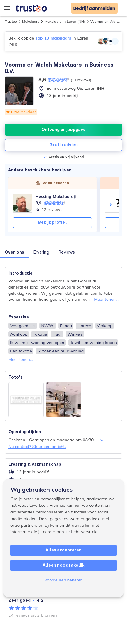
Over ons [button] (14, 252)
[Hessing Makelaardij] (22, 203)
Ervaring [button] (41, 252)
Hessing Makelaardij (56, 196)
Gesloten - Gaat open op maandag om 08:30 (56, 440)
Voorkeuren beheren (63, 580)
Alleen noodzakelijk (64, 565)
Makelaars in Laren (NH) (65, 21)
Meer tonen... (106, 299)
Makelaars (30, 21)
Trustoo (11, 21)
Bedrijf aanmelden (94, 8)
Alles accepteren (63, 550)
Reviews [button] (67, 252)
